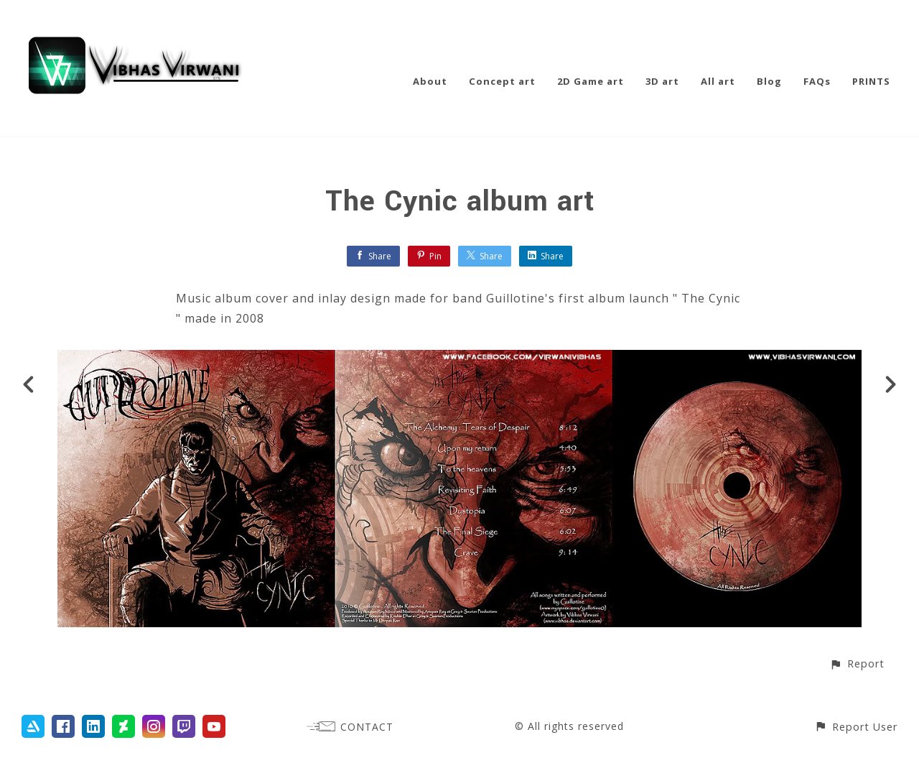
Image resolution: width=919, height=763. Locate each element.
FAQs (817, 81)
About (430, 81)
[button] (857, 663)
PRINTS (871, 81)
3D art (662, 81)
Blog (769, 81)
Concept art (502, 81)
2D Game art (590, 81)
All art (718, 81)
